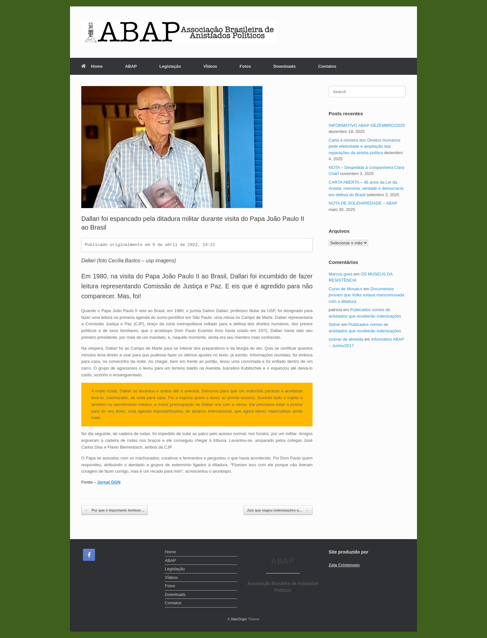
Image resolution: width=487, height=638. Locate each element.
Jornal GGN (108, 482)
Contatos (327, 66)
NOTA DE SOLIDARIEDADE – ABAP (363, 203)
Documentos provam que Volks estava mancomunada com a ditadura (366, 295)
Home (91, 66)
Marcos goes (340, 274)
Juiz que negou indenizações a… (278, 510)
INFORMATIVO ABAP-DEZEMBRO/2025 (367, 125)
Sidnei (334, 324)
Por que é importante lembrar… (114, 510)
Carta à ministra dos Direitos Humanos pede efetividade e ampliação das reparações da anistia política (364, 146)
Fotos (245, 66)
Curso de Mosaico (345, 288)
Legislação (170, 66)
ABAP (131, 66)
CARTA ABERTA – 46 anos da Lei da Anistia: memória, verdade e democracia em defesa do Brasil (366, 188)
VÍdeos (210, 66)
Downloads (284, 66)
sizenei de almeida (346, 339)
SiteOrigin (239, 619)
